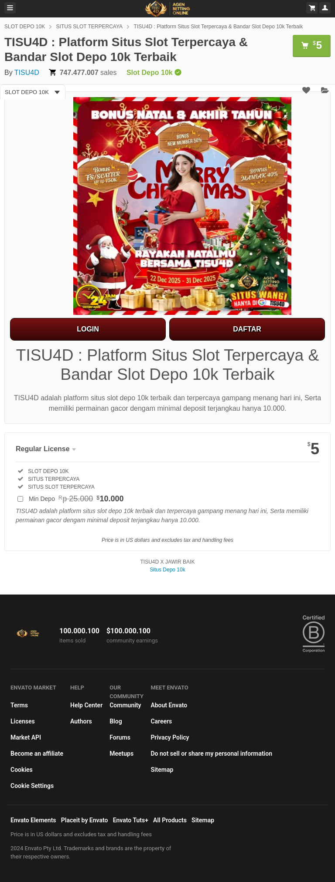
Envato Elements (33, 820)
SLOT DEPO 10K (24, 27)
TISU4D (26, 72)
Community (125, 705)
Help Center (86, 705)
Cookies (21, 769)
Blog (115, 721)
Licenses (22, 721)
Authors (81, 721)
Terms (19, 705)
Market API (25, 737)
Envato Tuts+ (130, 820)
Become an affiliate (36, 753)
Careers (161, 721)
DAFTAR (247, 329)
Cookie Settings (32, 785)
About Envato (168, 705)
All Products (170, 820)
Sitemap (161, 769)
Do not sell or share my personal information (211, 753)
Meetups (121, 753)
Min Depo (76, 499)
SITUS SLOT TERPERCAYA (89, 27)
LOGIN (88, 329)
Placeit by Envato (84, 820)
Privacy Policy (169, 737)
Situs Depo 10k (167, 570)
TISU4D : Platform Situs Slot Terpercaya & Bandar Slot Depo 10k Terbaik (218, 27)
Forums (119, 737)
